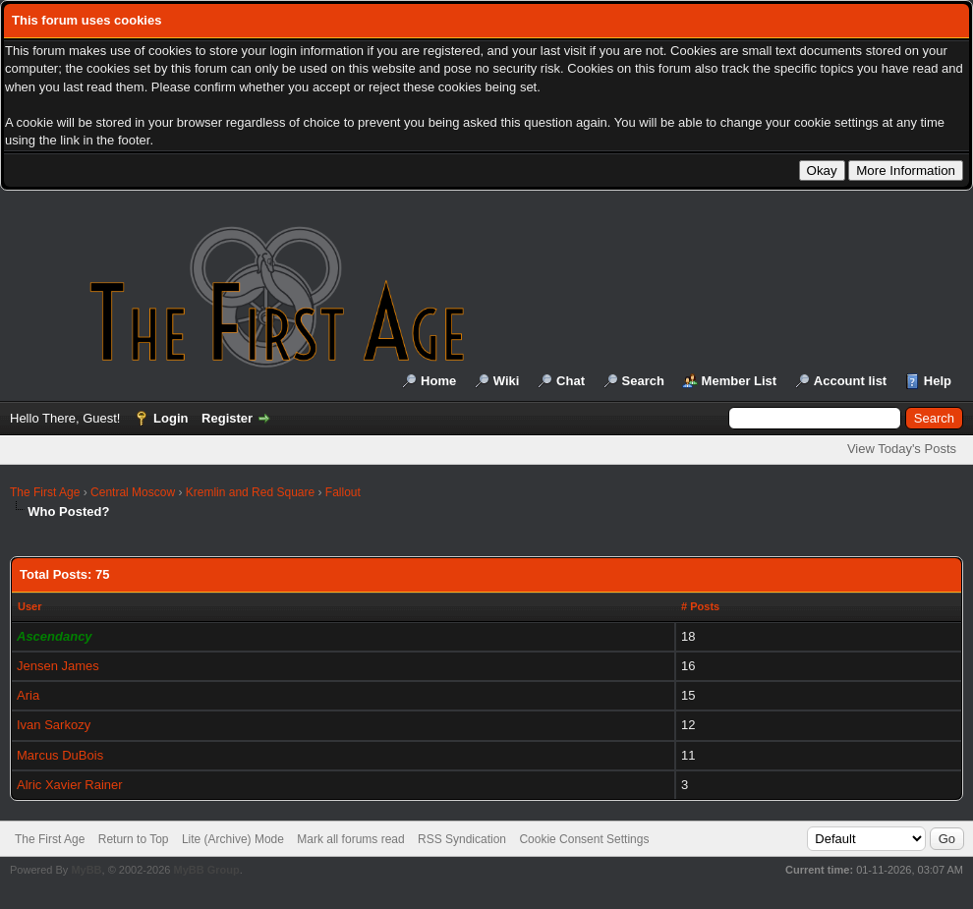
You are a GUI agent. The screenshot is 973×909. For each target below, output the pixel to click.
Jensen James (58, 665)
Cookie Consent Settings (584, 839)
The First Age (45, 492)
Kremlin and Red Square (250, 492)
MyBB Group (206, 870)
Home (438, 380)
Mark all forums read (350, 839)
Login (170, 418)
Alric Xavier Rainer (70, 784)
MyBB (86, 870)
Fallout (343, 492)
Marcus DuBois (60, 755)
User (29, 606)
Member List (739, 380)
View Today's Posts (901, 448)
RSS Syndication (462, 839)
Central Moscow (132, 492)
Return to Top (133, 839)
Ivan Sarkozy (53, 724)
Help (937, 380)
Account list (850, 380)
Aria (28, 695)
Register (227, 418)
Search (643, 380)
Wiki (506, 380)
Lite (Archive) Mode (233, 839)
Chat (570, 380)
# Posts (700, 606)
